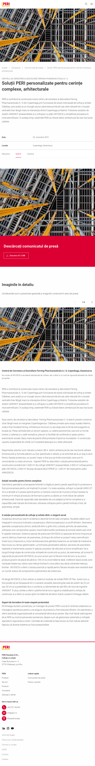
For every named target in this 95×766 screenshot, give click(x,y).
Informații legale (8, 735)
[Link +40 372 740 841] (47, 707)
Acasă (5, 68)
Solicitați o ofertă (8, 695)
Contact (5, 754)
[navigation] (16, 255)
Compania (6, 690)
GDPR (4, 749)
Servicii (5, 682)
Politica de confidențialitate (13, 740)
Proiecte (5, 686)
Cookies (5, 759)
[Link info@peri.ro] (47, 713)
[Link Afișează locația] (47, 718)
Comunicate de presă (34, 68)
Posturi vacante (34, 682)
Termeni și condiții (9, 745)
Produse (5, 678)
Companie (16, 68)
